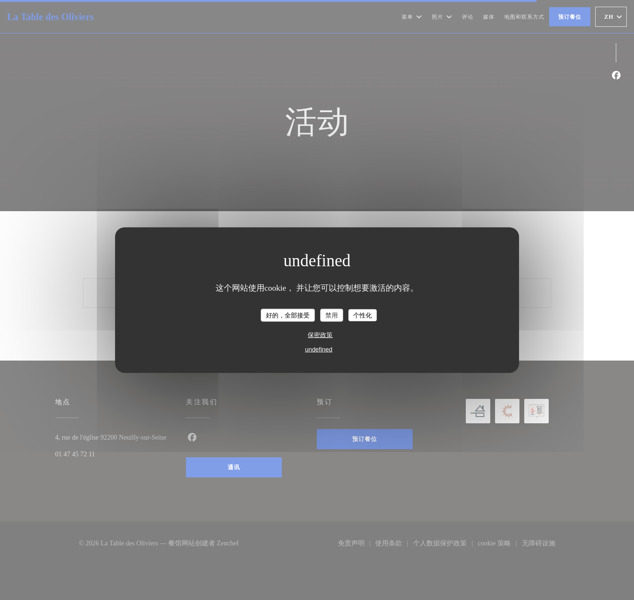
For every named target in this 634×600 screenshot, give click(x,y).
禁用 (331, 314)
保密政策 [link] (320, 335)
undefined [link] (318, 349)
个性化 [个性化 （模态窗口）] (362, 314)
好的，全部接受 (288, 314)
